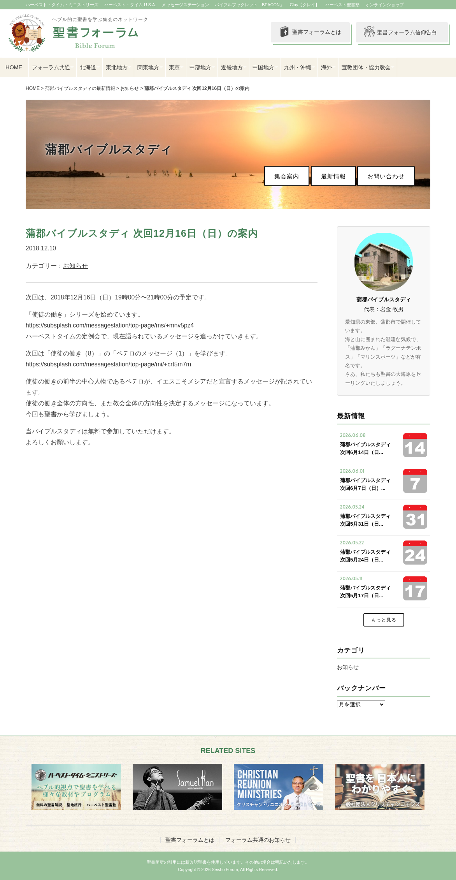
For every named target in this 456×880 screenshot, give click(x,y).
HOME (13, 67)
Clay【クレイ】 (305, 4)
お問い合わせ (386, 176)
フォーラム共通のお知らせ (258, 840)
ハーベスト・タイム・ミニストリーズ (62, 4)
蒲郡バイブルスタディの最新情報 (80, 88)
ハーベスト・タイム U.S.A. (130, 4)
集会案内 (286, 176)
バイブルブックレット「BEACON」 (249, 4)
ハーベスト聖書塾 (342, 4)
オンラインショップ (384, 4)
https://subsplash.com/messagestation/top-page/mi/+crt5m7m (108, 364)
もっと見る (383, 620)
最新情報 (333, 176)
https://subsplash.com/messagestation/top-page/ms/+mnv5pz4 (110, 325)
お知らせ (129, 88)
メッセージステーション (185, 4)
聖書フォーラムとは (310, 32)
